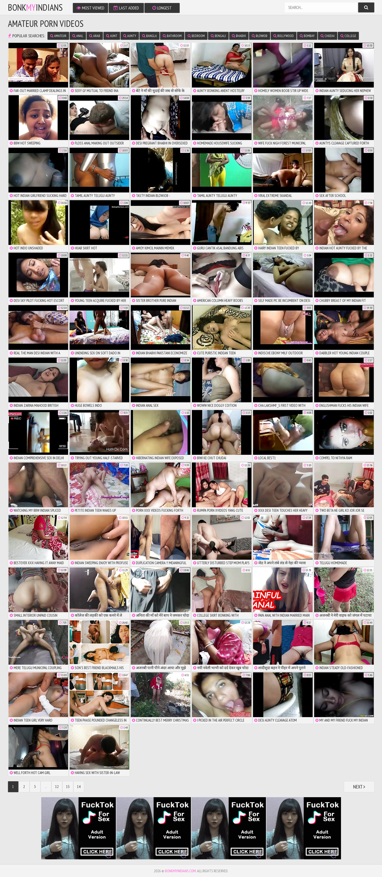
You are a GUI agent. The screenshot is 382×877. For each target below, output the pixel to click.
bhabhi (239, 36)
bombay (307, 36)
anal (77, 36)
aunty (129, 36)
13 (68, 786)
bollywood (283, 36)
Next (359, 787)
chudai (328, 36)
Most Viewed (90, 8)
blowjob (259, 36)
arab (94, 36)
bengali (218, 36)
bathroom (172, 36)
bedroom (196, 36)
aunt (111, 36)
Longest (162, 8)
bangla (149, 36)
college (348, 36)
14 (79, 786)
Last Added (126, 8)
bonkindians (35, 7)
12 (57, 786)
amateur (58, 36)
